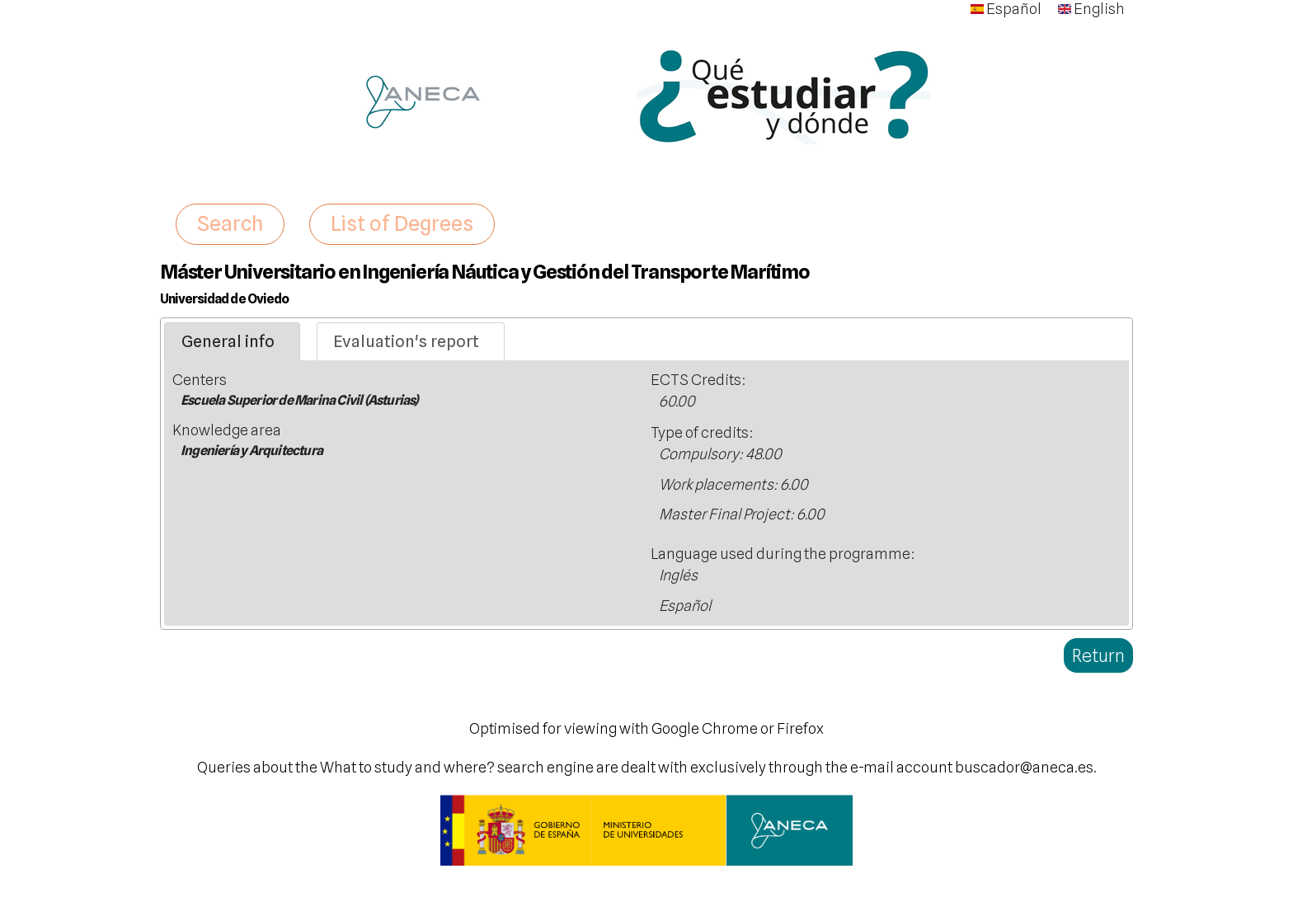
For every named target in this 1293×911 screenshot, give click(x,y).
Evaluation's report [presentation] (406, 341)
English (1091, 8)
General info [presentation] (228, 341)
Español (1006, 8)
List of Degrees (402, 223)
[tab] (232, 342)
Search (230, 223)
